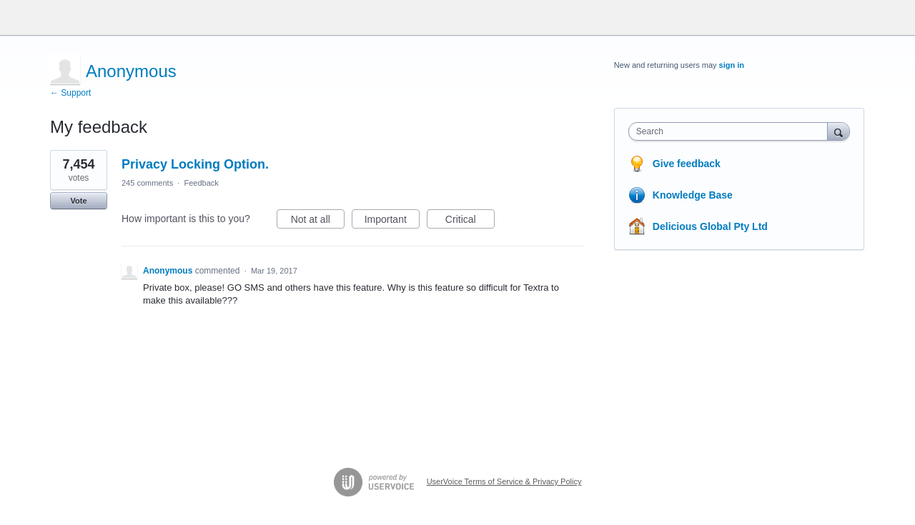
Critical (470, 221)
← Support (70, 93)
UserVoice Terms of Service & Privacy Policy (504, 481)
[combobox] (731, 131)
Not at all (318, 221)
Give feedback (687, 163)
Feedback (201, 183)
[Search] (838, 131)
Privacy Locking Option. (195, 164)
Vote (78, 200)
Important (392, 221)
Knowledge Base (693, 195)
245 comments (147, 183)
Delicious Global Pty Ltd (710, 226)
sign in (731, 65)
